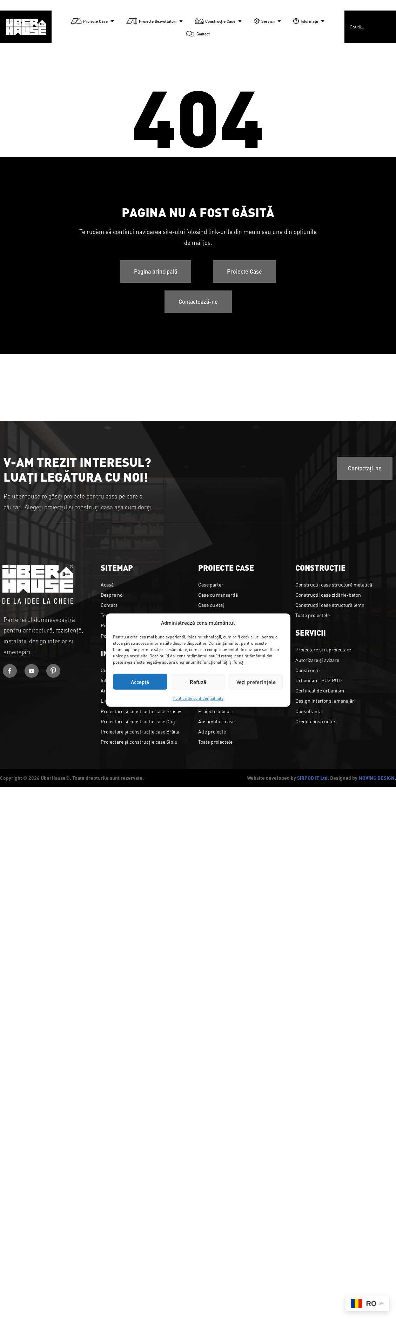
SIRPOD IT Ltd (312, 777)
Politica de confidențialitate (198, 698)
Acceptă (140, 681)
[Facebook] (10, 671)
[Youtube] (32, 671)
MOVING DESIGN (376, 777)
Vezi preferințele (256, 681)
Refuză (198, 681)
